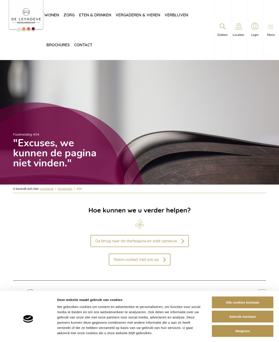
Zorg (69, 14)
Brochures (58, 44)
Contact (83, 44)
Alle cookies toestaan (242, 285)
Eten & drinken (95, 14)
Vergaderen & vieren (138, 14)
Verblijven (176, 14)
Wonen (51, 14)
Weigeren (242, 313)
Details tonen (235, 333)
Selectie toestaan (242, 299)
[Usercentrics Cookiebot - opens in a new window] (28, 333)
